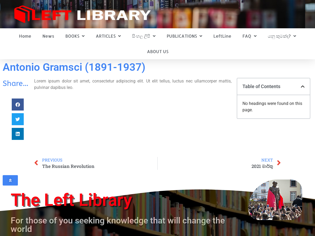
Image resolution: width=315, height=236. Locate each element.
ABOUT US (157, 51)
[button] (18, 105)
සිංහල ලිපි (143, 36)
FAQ (249, 36)
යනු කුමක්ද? (282, 36)
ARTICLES (108, 36)
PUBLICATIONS (184, 36)
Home (25, 36)
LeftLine (222, 36)
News (48, 36)
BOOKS (75, 36)
